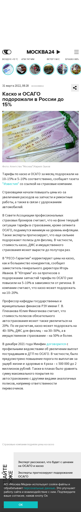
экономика (37, 86)
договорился (56, 344)
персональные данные (39, 488)
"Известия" (10, 184)
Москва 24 (40, 52)
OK (21, 505)
